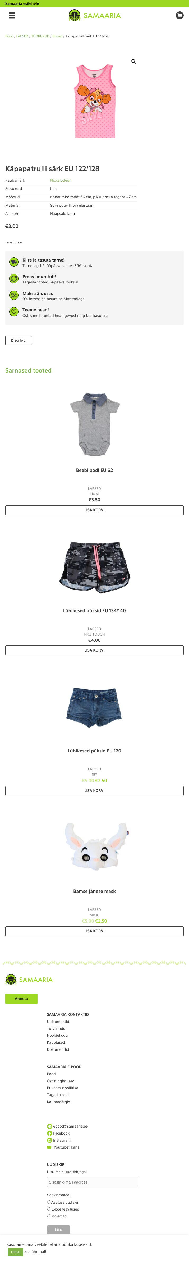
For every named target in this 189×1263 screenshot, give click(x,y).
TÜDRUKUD (40, 36)
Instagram (59, 1140)
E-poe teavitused (65, 1209)
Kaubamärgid (58, 1102)
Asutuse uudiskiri (65, 1202)
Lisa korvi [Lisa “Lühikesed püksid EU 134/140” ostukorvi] (94, 650)
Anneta (21, 999)
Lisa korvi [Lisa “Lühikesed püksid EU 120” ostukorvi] (94, 791)
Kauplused (56, 1042)
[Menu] (12, 15)
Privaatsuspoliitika (63, 1088)
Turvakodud (57, 1029)
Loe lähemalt (34, 1251)
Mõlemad (59, 1216)
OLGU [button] (15, 1252)
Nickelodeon (61, 181)
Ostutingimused (61, 1081)
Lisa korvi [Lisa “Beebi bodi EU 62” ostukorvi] (94, 510)
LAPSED (22, 36)
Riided (57, 36)
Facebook (58, 1133)
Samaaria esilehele (22, 4)
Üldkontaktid (58, 1022)
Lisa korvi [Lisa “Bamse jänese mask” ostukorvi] (94, 931)
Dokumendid (58, 1050)
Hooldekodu (57, 1036)
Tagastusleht (58, 1095)
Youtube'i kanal (64, 1147)
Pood (9, 36)
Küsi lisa (18, 340)
